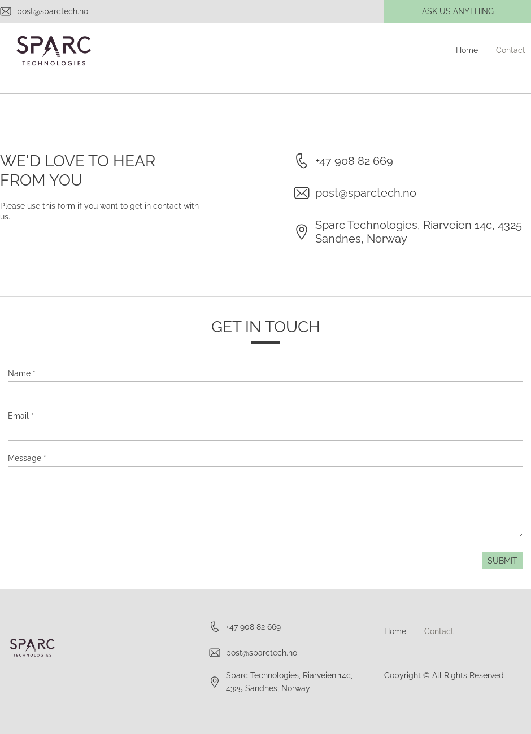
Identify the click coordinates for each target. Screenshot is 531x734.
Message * (27, 458)
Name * (22, 373)
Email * (21, 415)
